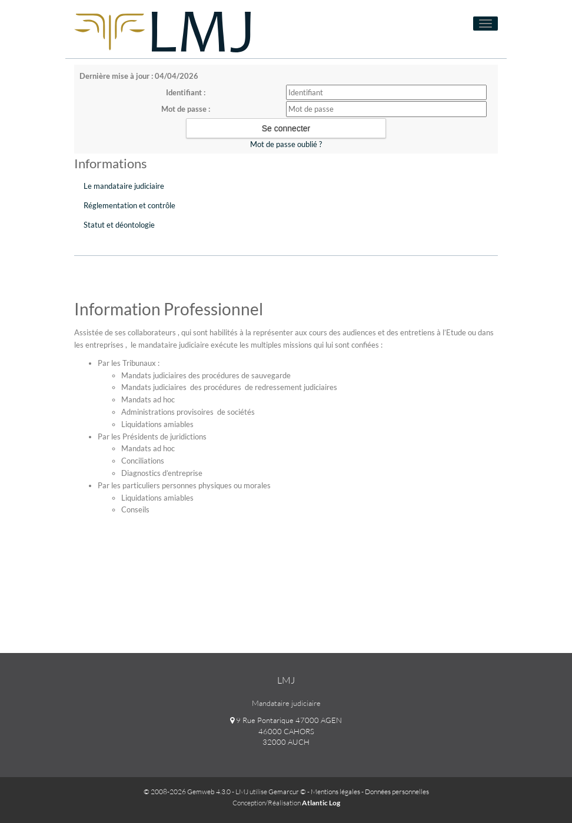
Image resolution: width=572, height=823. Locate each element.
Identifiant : (185, 92)
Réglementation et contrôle (129, 205)
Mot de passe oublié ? (286, 144)
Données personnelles (397, 791)
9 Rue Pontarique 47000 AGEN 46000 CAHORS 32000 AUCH (286, 731)
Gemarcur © (287, 791)
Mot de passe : (185, 109)
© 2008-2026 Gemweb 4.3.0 (187, 791)
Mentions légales (335, 791)
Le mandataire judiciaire (124, 186)
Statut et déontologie (119, 224)
